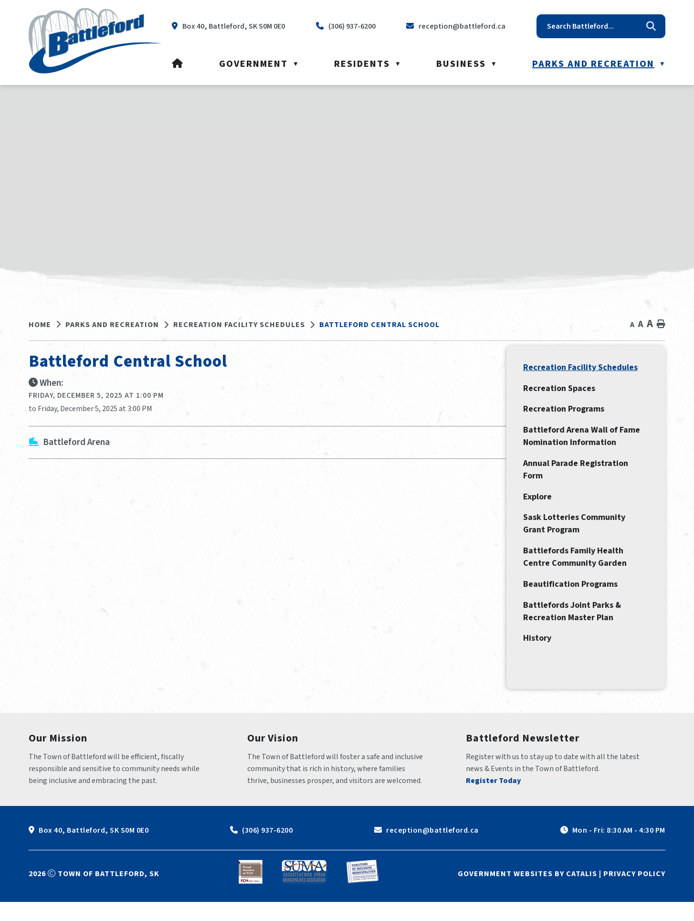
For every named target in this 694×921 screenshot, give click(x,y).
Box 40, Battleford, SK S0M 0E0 (93, 849)
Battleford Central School (379, 324)
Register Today (493, 799)
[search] (594, 26)
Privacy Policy (634, 893)
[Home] (178, 64)
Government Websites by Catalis (527, 893)
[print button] (661, 324)
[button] (651, 26)
